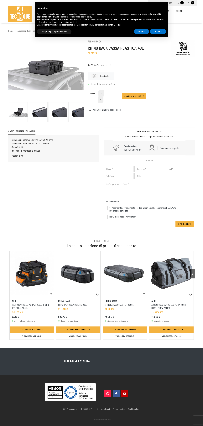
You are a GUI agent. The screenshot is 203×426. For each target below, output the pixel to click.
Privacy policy (119, 409)
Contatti (179, 11)
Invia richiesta (185, 224)
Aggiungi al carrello (134, 96)
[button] (192, 273)
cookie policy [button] (86, 17)
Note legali (105, 409)
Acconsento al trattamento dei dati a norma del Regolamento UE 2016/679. (140, 209)
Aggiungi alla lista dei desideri (105, 109)
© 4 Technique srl (70, 409)
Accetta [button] (158, 31)
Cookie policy (133, 409)
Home (10, 30)
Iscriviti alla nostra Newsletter (122, 216)
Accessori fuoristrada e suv (30, 30)
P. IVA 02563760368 (89, 409)
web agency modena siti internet (102, 419)
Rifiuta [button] (141, 31)
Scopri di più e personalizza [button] (54, 31)
